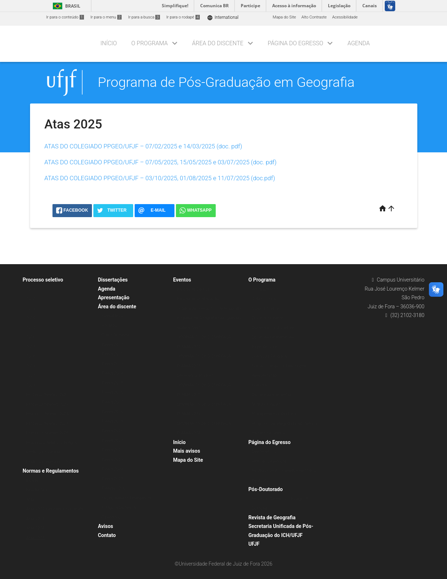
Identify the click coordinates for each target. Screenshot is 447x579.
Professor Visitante (43, 452)
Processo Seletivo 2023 (47, 404)
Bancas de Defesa (193, 289)
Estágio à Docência (118, 507)
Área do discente (218, 43)
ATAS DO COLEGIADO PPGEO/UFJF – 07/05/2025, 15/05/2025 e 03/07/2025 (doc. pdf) (161, 162)
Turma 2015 (112, 383)
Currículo (260, 385)
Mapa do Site (284, 17)
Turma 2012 (112, 354)
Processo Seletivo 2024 (47, 413)
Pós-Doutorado (265, 489)
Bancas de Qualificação (198, 298)
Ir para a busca (144, 17)
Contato (107, 535)
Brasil (65, 6)
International (223, 17)
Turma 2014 (112, 373)
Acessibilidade (345, 17)
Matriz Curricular (267, 404)
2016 (30, 337)
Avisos (105, 526)
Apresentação (113, 297)
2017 (30, 347)
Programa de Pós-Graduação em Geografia (226, 82)
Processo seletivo (43, 280)
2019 (30, 366)
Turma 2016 (112, 392)
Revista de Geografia (271, 517)
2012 (30, 298)
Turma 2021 (112, 440)
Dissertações (112, 280)
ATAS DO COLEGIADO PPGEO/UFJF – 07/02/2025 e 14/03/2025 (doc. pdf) (143, 146)
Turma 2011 (112, 344)
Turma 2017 (112, 402)
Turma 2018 (112, 411)
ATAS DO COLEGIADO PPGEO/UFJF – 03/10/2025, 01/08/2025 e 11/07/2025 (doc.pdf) (160, 178)
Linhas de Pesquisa (269, 356)
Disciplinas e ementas (271, 394)
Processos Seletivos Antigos (52, 442)
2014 (30, 318)
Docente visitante (267, 318)
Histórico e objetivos (270, 433)
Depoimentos (264, 451)
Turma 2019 (112, 421)
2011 (30, 289)
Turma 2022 (112, 450)
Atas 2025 (35, 538)
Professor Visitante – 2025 (50, 462)
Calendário (111, 517)
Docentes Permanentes (273, 337)
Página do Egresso (295, 43)
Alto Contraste (314, 17)
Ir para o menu (106, 17)
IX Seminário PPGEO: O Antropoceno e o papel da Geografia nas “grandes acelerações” (210, 318)
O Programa (149, 43)
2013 (30, 308)
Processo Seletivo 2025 (47, 423)
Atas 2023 (35, 518)
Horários (109, 325)
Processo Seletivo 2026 (47, 433)
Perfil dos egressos (269, 461)
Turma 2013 (112, 364)
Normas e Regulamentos (51, 471)
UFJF (254, 544)
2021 (30, 385)
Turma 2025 (112, 479)
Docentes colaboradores (274, 327)
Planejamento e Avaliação (275, 413)
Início (109, 43)
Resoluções (36, 489)
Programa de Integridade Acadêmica (285, 423)
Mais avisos (186, 451)
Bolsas (32, 480)
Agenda (358, 43)
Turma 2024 (112, 469)
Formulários (112, 315)
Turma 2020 (112, 430)
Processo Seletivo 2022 (47, 394)
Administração (265, 289)
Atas (30, 499)
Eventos (182, 280)
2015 (30, 327)
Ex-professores (265, 347)
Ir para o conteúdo (65, 17)
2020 (30, 375)
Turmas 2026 (113, 488)
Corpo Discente (115, 335)
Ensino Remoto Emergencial (126, 498)
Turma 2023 (112, 459)
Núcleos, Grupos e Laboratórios (280, 366)
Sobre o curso (264, 298)
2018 (30, 356)
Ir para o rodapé (183, 17)
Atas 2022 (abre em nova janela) (55, 509)
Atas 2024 (35, 528)
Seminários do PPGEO (196, 375)
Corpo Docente (265, 308)
